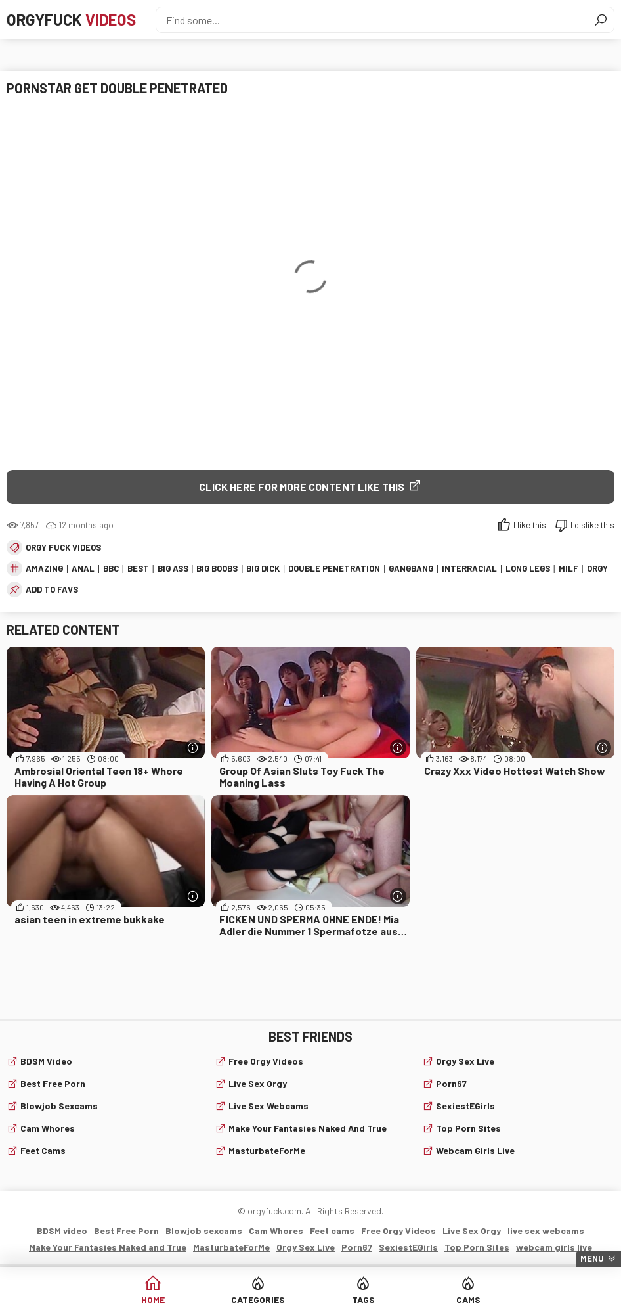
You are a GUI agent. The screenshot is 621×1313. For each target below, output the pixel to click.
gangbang (411, 568)
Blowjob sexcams (59, 1105)
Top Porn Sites (468, 1128)
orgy (597, 568)
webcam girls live (475, 1150)
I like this (529, 525)
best (138, 568)
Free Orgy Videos (265, 1061)
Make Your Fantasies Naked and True (307, 1128)
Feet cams (43, 1150)
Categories (258, 1299)
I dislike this (592, 525)
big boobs (217, 568)
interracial (469, 568)
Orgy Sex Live (465, 1061)
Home (153, 1299)
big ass (173, 568)
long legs (527, 568)
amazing (44, 568)
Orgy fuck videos (63, 547)
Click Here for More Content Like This (301, 486)
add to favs (52, 589)
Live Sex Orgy (257, 1083)
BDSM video (46, 1061)
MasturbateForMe (266, 1150)
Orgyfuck (71, 19)
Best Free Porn (52, 1083)
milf (568, 568)
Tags (363, 1299)
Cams (468, 1299)
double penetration (334, 568)
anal (83, 568)
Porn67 (451, 1083)
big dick (263, 568)
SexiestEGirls (465, 1105)
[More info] (193, 747)
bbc (111, 568)
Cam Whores (47, 1128)
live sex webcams (268, 1105)
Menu (592, 1258)
